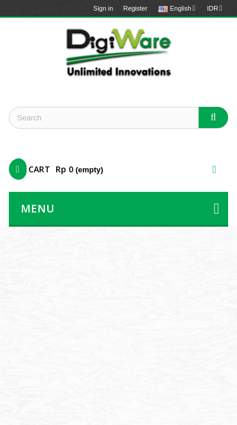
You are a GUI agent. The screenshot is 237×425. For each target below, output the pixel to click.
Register (135, 8)
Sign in (103, 8)
